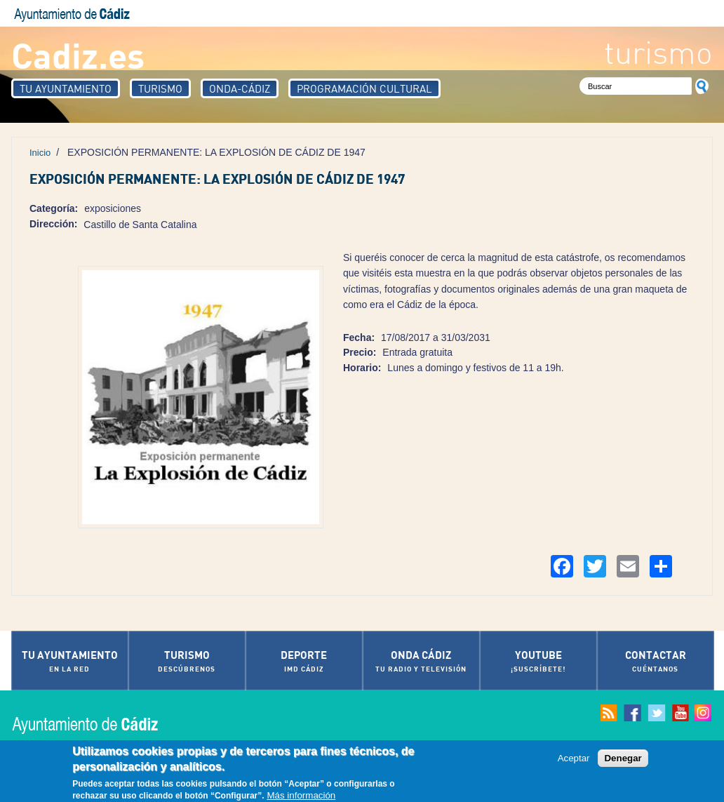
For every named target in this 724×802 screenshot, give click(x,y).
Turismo (160, 88)
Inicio (40, 152)
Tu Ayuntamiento (66, 88)
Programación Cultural (364, 88)
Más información (301, 796)
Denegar (622, 758)
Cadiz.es (78, 54)
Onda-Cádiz (239, 88)
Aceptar (574, 758)
